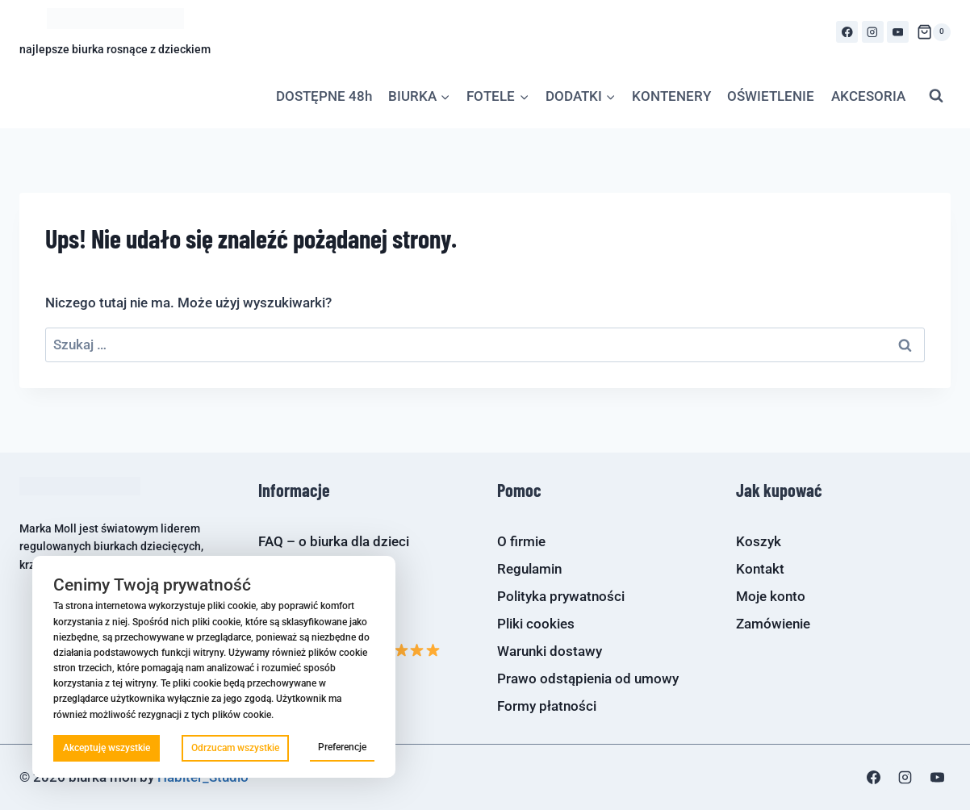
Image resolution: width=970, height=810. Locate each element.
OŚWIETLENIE (770, 96)
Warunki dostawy (549, 651)
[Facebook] (847, 32)
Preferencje (342, 747)
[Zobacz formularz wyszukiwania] (936, 96)
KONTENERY (671, 96)
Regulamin (529, 569)
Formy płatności (546, 706)
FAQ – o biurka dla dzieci (333, 541)
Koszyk (758, 541)
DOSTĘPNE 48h (324, 96)
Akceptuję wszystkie (106, 748)
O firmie (521, 541)
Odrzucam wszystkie (235, 748)
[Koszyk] (934, 32)
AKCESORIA (868, 96)
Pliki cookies (536, 624)
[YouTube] (898, 32)
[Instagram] (873, 32)
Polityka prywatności (561, 596)
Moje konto (770, 596)
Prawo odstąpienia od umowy (588, 678)
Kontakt (760, 569)
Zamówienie (773, 624)
